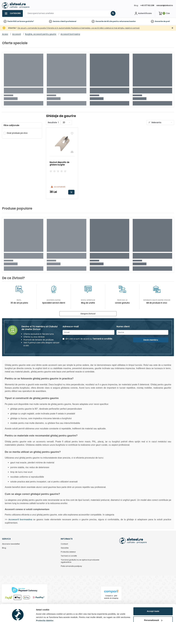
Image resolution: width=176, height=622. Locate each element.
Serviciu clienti (59, 21)
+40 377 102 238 (147, 5)
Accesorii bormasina (20, 519)
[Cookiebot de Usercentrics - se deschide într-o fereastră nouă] (18, 617)
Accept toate (153, 600)
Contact (64, 544)
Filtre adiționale (11, 125)
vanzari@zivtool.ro (164, 5)
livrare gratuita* (26, 21)
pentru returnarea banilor (124, 21)
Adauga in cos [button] (71, 192)
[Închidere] (172, 28)
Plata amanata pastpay (71, 566)
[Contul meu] (143, 13)
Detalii (39, 616)
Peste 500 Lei (13, 21)
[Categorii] (12, 13)
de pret (166, 21)
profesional (71, 21)
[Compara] (72, 151)
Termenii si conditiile (102, 338)
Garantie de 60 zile (103, 21)
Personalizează (153, 608)
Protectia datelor (68, 552)
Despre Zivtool (88, 313)
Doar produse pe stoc (17, 133)
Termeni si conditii (69, 556)
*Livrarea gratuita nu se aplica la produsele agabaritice (80, 561)
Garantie (159, 21)
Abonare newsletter (11, 544)
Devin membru (150, 339)
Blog (136, 5)
